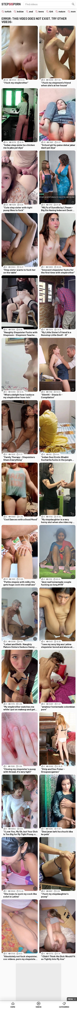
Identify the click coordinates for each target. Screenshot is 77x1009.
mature (62, 11)
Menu (70, 999)
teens (41, 11)
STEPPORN (11, 4)
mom (73, 11)
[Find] (73, 4)
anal (31, 11)
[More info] (35, 77)
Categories (64, 1007)
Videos (38, 1007)
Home (12, 1007)
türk (51, 11)
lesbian (20, 11)
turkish (8, 11)
